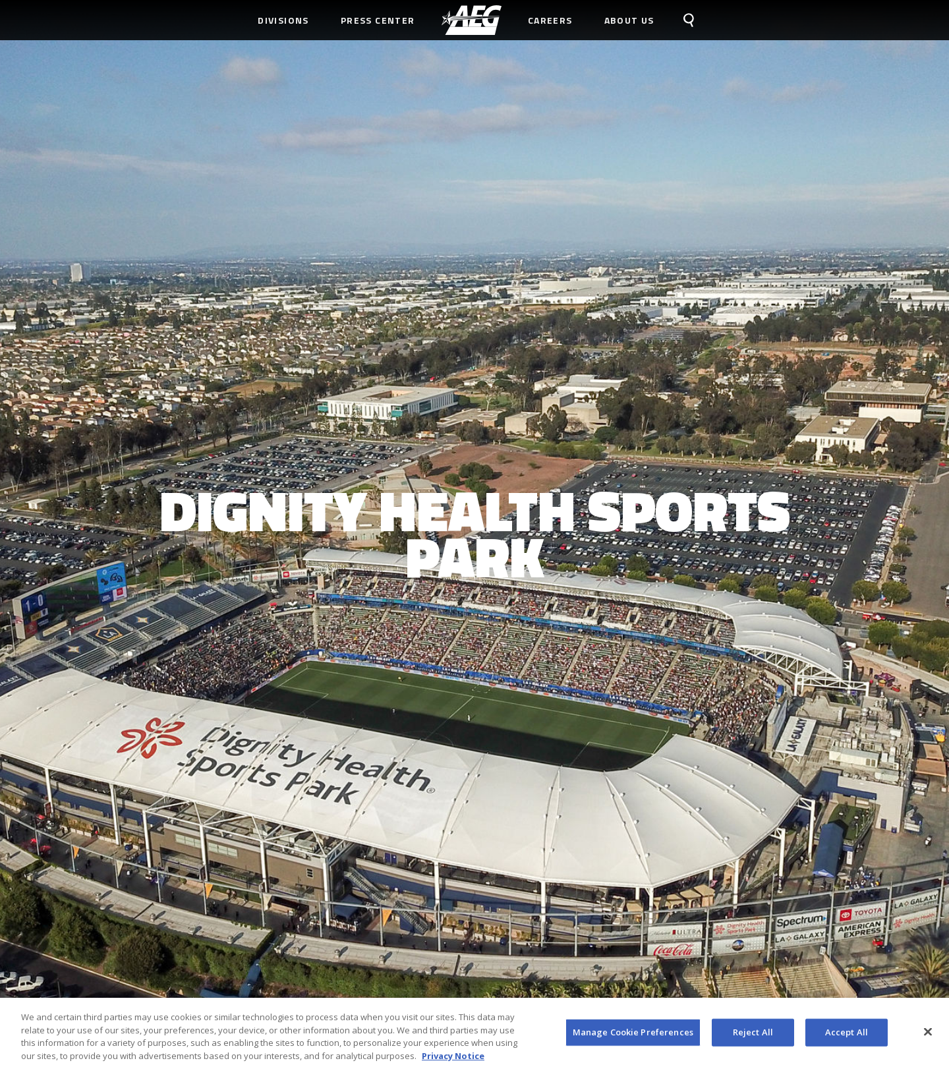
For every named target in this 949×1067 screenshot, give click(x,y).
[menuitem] (471, 20)
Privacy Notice (453, 1060)
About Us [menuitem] (629, 20)
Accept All (846, 1036)
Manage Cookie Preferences (633, 1036)
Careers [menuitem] (550, 20)
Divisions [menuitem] (283, 20)
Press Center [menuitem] (378, 20)
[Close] (927, 1036)
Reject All (753, 1036)
